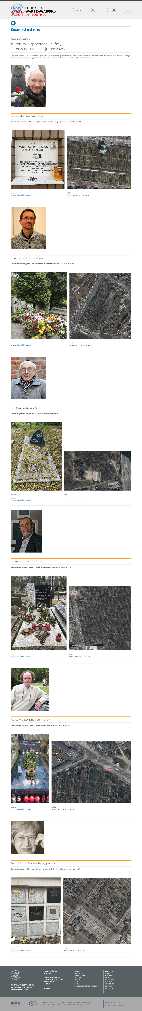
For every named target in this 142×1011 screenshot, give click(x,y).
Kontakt (46, 984)
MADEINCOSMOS (117, 1002)
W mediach (109, 984)
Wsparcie (108, 978)
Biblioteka (78, 980)
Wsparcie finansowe (51, 978)
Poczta (114, 9)
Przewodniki (79, 973)
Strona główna (50, 971)
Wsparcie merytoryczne (53, 980)
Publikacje (109, 982)
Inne (76, 984)
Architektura (79, 975)
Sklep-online (110, 980)
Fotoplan (47, 973)
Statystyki (109, 986)
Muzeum (77, 978)
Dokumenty (110, 988)
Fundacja (109, 971)
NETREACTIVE (118, 1005)
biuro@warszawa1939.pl (20, 989)
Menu (76, 971)
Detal (76, 982)
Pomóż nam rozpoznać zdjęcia (86, 986)
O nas (107, 973)
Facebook (109, 9)
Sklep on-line (49, 982)
